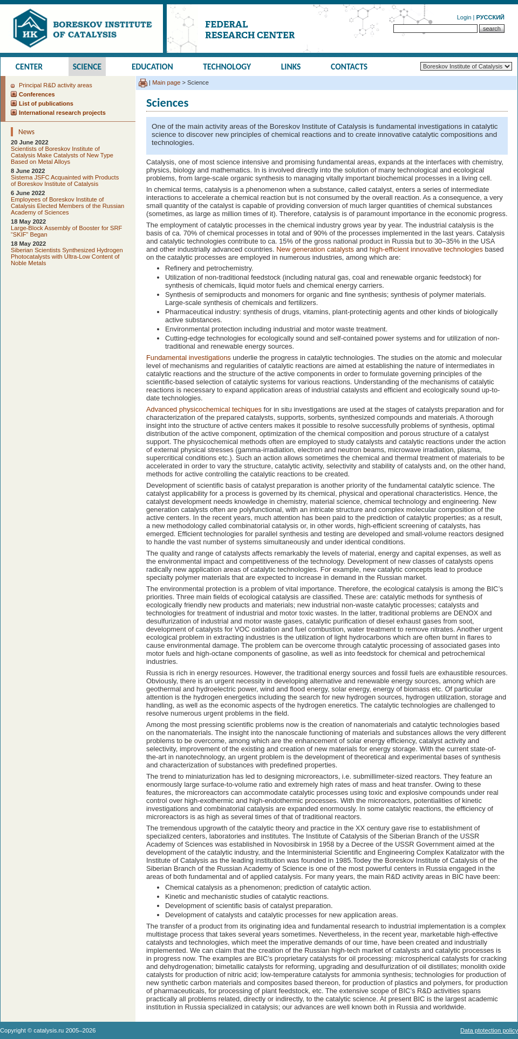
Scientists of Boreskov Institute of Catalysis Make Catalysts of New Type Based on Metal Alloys (62, 155)
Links (291, 66)
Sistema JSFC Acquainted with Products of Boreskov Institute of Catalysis (65, 180)
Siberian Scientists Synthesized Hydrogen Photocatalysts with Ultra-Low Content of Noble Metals (67, 256)
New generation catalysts (315, 249)
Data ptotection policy (489, 1030)
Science (87, 66)
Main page (166, 82)
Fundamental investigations (189, 358)
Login (464, 17)
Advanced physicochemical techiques (204, 409)
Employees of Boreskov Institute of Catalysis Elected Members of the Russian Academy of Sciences (67, 206)
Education (152, 66)
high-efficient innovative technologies (426, 249)
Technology (227, 66)
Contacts (349, 66)
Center (29, 66)
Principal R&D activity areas (55, 85)
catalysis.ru (48, 1030)
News (26, 131)
